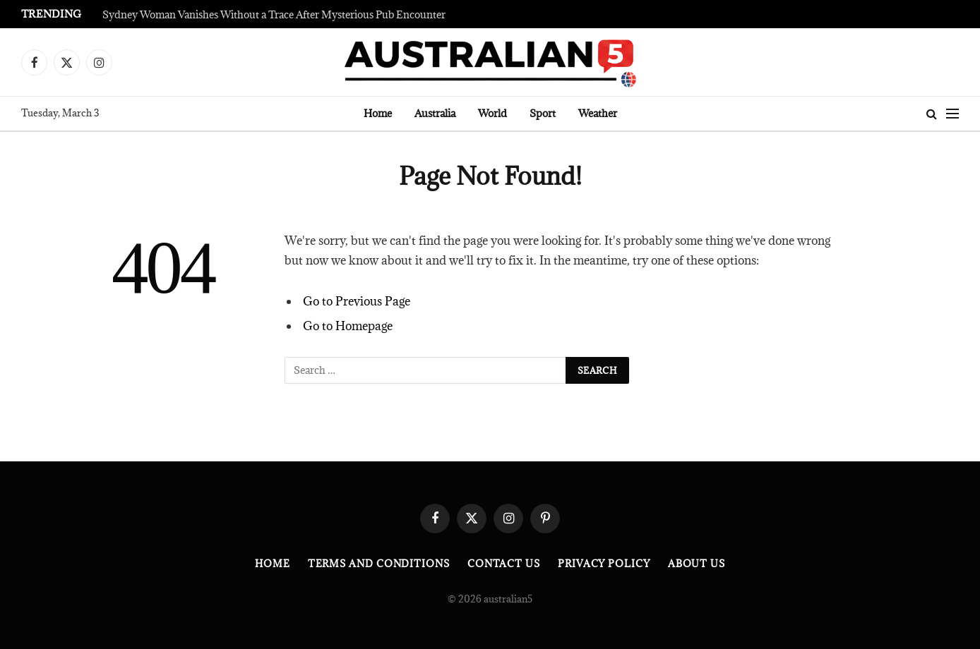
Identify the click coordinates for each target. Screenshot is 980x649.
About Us (696, 563)
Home (378, 113)
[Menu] (952, 114)
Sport (543, 113)
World (492, 113)
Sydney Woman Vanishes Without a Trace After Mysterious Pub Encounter (274, 14)
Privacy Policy (604, 563)
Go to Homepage (348, 326)
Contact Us (503, 563)
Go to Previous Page (356, 301)
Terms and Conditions (379, 563)
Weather (597, 113)
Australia (434, 113)
